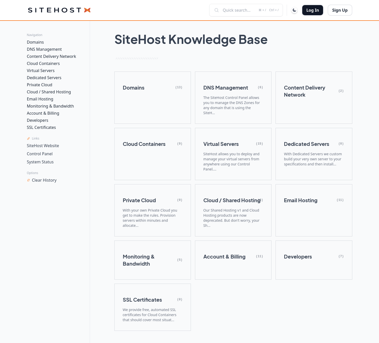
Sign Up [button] (339, 10)
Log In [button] (312, 10)
